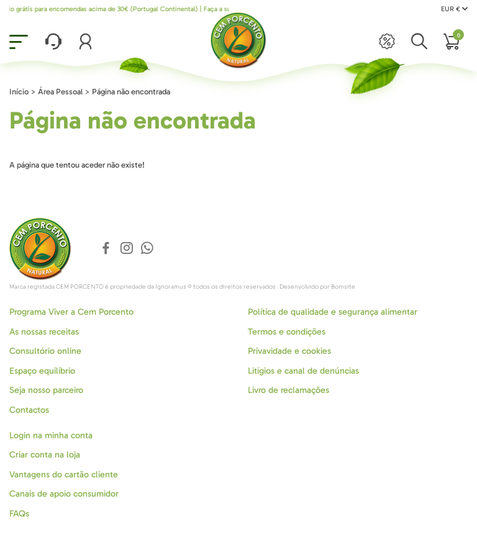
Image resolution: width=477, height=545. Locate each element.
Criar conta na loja (44, 454)
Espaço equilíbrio (42, 371)
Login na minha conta (51, 435)
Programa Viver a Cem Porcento (71, 312)
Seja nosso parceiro (46, 390)
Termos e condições (286, 332)
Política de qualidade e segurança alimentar (332, 312)
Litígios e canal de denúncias (303, 371)
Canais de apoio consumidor (64, 494)
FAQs (19, 513)
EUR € (454, 9)
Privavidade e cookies (289, 351)
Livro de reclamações (288, 390)
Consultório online (45, 351)
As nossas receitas (44, 332)
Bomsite (343, 287)
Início (19, 91)
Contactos (29, 410)
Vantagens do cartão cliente (63, 474)
